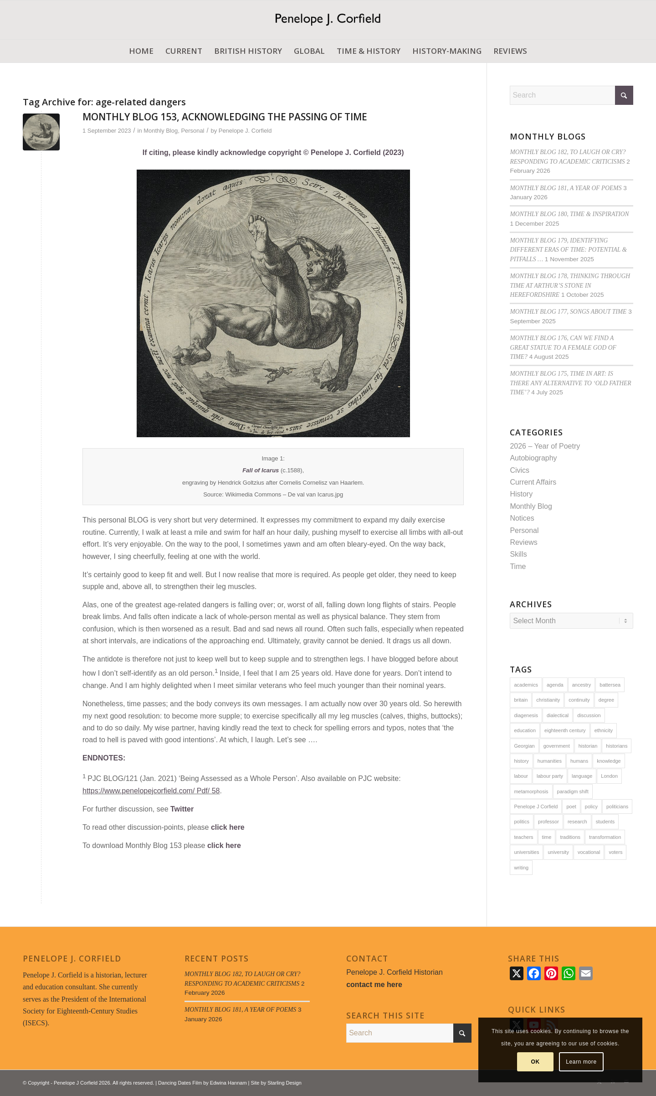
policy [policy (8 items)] (591, 806)
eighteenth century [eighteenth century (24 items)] (565, 730)
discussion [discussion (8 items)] (588, 715)
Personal (192, 130)
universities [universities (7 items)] (526, 852)
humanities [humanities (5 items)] (550, 761)
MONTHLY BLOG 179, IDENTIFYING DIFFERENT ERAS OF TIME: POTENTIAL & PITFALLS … (568, 250)
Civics (519, 470)
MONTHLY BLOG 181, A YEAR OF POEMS (565, 188)
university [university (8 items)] (558, 852)
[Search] (571, 95)
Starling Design (284, 1083)
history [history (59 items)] (521, 761)
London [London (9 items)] (609, 776)
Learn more (581, 1062)
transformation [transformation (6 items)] (605, 837)
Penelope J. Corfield (245, 130)
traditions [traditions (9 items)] (570, 837)
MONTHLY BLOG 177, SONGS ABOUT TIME (568, 311)
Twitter (182, 809)
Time (518, 566)
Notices (522, 518)
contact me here (374, 984)
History (521, 494)
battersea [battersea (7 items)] (610, 685)
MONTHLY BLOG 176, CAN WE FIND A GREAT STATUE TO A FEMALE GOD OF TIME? (563, 347)
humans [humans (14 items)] (579, 761)
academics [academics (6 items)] (526, 685)
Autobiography (533, 458)
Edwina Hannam (228, 1083)
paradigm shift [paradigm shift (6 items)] (573, 791)
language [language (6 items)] (582, 776)
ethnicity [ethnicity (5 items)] (603, 730)
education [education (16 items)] (525, 730)
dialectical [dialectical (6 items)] (558, 715)
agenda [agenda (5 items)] (555, 685)
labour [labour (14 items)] (521, 776)
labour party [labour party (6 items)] (550, 776)
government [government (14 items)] (556, 746)
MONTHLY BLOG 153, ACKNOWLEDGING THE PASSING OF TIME (224, 116)
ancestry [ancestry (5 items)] (581, 685)
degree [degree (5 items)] (606, 700)
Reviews (523, 542)
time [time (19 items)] (547, 837)
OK (535, 1062)
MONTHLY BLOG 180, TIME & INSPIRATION (569, 214)
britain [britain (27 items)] (521, 700)
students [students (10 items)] (605, 821)
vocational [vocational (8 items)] (589, 852)
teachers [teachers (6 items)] (523, 837)
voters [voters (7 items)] (615, 852)
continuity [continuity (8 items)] (579, 700)
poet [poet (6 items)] (571, 806)
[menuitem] (141, 51)
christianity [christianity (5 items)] (548, 700)
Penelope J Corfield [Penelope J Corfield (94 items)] (536, 806)
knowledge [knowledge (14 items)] (609, 761)
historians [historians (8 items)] (616, 746)
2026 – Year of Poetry (545, 446)
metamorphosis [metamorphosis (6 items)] (531, 791)
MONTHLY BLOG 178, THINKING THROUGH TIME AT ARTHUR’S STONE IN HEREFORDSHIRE (570, 285)
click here (228, 827)
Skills (518, 554)
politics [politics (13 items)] (521, 821)
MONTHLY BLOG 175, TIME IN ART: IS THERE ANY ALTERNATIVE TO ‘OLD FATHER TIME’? (570, 383)
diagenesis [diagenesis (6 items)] (526, 715)
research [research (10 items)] (577, 821)
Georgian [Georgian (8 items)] (524, 746)
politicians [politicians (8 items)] (617, 806)
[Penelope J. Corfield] (327, 19)
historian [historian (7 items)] (588, 746)
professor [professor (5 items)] (548, 821)
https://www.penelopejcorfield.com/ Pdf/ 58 (151, 791)
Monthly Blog (161, 130)
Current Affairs (533, 482)
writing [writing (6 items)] (521, 867)
